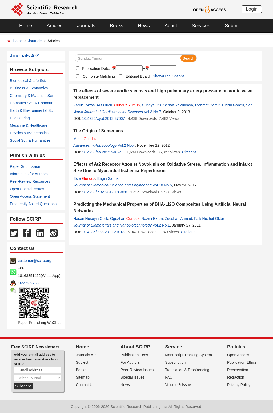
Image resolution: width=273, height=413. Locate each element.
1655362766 (28, 283)
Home (25, 25)
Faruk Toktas (84, 105)
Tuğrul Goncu (232, 105)
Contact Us (85, 385)
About (170, 25)
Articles (54, 25)
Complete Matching (99, 76)
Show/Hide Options (169, 76)
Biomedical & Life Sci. (28, 80)
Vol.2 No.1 (161, 225)
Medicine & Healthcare (28, 125)
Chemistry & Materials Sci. (32, 95)
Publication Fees (134, 355)
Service (173, 347)
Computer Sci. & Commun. (32, 103)
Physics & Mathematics (29, 133)
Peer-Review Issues (137, 370)
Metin (85, 139)
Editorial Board (138, 76)
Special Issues (132, 377)
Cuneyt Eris (151, 105)
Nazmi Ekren (152, 218)
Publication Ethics (242, 362)
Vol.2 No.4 (126, 145)
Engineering (20, 118)
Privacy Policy (238, 385)
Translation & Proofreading (187, 370)
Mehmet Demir (207, 105)
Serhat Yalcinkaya (178, 105)
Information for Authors (29, 174)
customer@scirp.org (34, 261)
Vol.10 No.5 (162, 185)
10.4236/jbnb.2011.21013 (103, 232)
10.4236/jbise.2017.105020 (104, 192)
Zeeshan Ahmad (178, 218)
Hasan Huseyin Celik (90, 218)
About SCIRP (135, 347)
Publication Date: (95, 68)
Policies (236, 347)
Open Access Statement (30, 196)
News (144, 25)
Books (116, 25)
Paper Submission (25, 166)
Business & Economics (29, 88)
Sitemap (83, 377)
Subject (82, 362)
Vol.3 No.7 (152, 112)
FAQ (168, 377)
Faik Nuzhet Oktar (209, 218)
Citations (189, 152)
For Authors (130, 362)
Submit (232, 25)
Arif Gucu (104, 105)
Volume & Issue (178, 385)
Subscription (175, 362)
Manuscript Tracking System (188, 355)
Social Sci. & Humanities (30, 140)
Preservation (237, 370)
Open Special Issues (27, 189)
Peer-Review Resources (30, 181)
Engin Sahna (108, 178)
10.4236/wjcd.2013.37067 (103, 118)
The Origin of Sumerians (98, 131)
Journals (86, 25)
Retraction (235, 377)
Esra (84, 178)
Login (252, 9)
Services (201, 25)
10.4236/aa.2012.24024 (102, 152)
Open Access (238, 355)
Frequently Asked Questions (33, 204)
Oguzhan (124, 218)
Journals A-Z (86, 355)
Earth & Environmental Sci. (32, 110)
